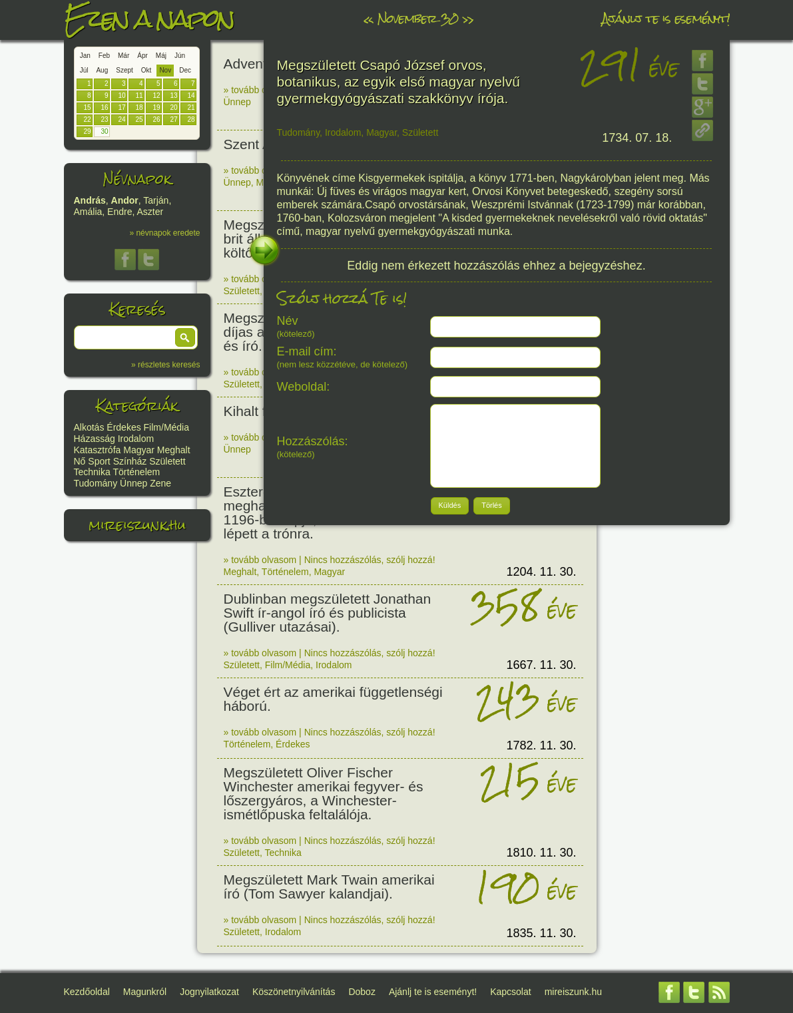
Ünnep (133, 483)
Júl (84, 70)
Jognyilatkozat (209, 991)
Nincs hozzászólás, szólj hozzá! (369, 559)
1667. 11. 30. (541, 665)
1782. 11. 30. (541, 745)
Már (123, 55)
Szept (124, 70)
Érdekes (123, 427)
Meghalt (173, 450)
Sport (99, 461)
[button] (185, 337)
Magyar (138, 450)
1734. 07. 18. (637, 137)
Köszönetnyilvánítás (294, 991)
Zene (160, 483)
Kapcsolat (510, 991)
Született (167, 461)
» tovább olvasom (260, 90)
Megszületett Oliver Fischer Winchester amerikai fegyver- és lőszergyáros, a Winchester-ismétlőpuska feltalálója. (323, 793)
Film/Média (166, 427)
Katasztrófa (97, 450)
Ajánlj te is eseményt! (666, 18)
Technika (92, 472)
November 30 (418, 18)
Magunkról (144, 991)
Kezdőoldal (87, 991)
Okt (146, 70)
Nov (165, 70)
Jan (85, 55)
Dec (185, 70)
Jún (179, 55)
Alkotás (89, 427)
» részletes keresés (165, 364)
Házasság (94, 438)
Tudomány (96, 483)
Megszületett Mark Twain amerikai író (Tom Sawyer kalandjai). (329, 887)
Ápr (142, 55)
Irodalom (136, 438)
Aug (102, 70)
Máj (161, 55)
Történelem (136, 472)
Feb (104, 55)
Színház (130, 461)
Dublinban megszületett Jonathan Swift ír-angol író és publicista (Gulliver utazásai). (327, 613)
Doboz (361, 991)
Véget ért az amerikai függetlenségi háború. (333, 699)
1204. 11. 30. (541, 571)
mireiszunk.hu (137, 524)
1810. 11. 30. (541, 852)
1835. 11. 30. (541, 933)
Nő (80, 461)
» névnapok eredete (164, 233)
